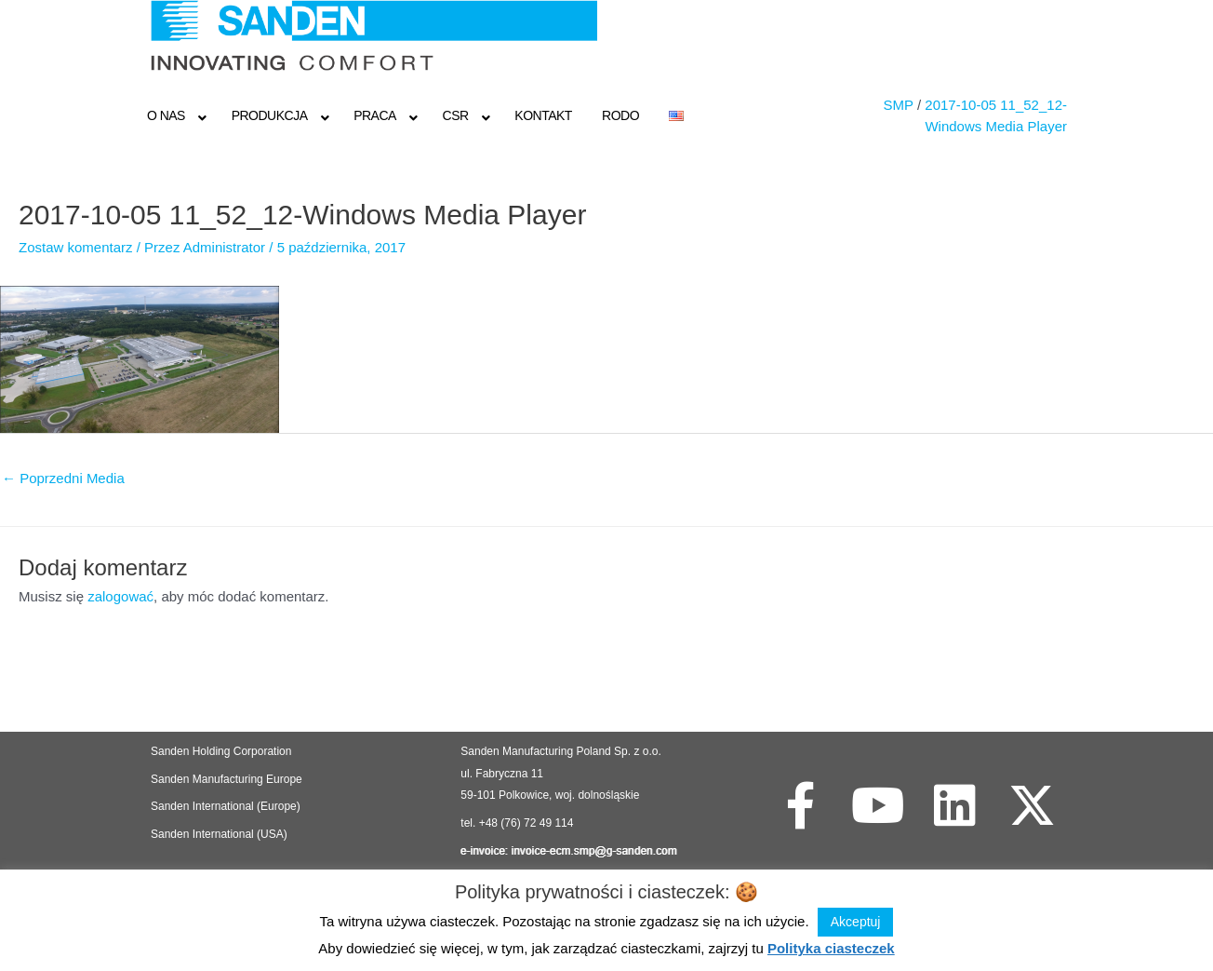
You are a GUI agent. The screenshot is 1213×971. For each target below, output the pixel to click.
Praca (374, 115)
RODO (620, 115)
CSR (456, 115)
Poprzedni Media (63, 478)
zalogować (120, 596)
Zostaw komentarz (76, 247)
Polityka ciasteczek (831, 948)
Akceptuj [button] (856, 921)
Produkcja (270, 115)
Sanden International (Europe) (225, 806)
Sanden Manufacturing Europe (226, 779)
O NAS (166, 115)
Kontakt (543, 115)
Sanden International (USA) (219, 834)
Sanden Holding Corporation (223, 751)
